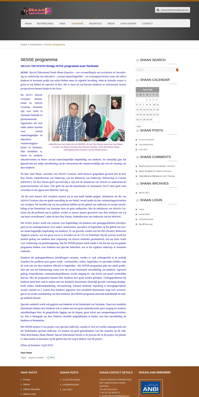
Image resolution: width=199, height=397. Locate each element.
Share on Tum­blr (28, 337)
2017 (145, 149)
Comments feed (148, 219)
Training (171, 176)
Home (21, 23)
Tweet (16, 337)
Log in (144, 209)
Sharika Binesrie (148, 166)
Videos (19, 364)
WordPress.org (148, 224)
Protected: (169, 166)
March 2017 (146, 193)
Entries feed (146, 214)
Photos (19, 359)
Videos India (22, 373)
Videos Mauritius (24, 369)
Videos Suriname (166, 171)
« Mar (140, 126)
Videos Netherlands (26, 378)
